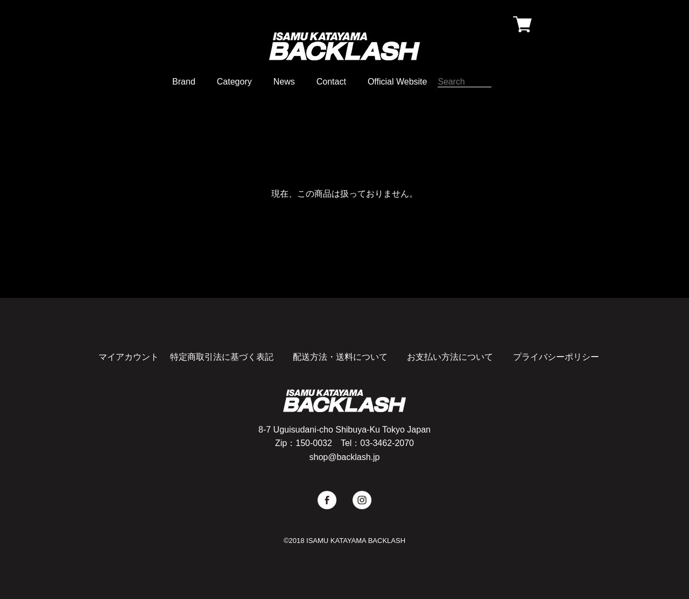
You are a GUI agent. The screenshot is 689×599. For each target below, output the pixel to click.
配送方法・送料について (340, 356)
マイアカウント (129, 356)
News (284, 81)
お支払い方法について (450, 356)
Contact (331, 81)
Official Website (397, 81)
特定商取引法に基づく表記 (221, 356)
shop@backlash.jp (345, 457)
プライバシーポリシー (556, 356)
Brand (183, 81)
